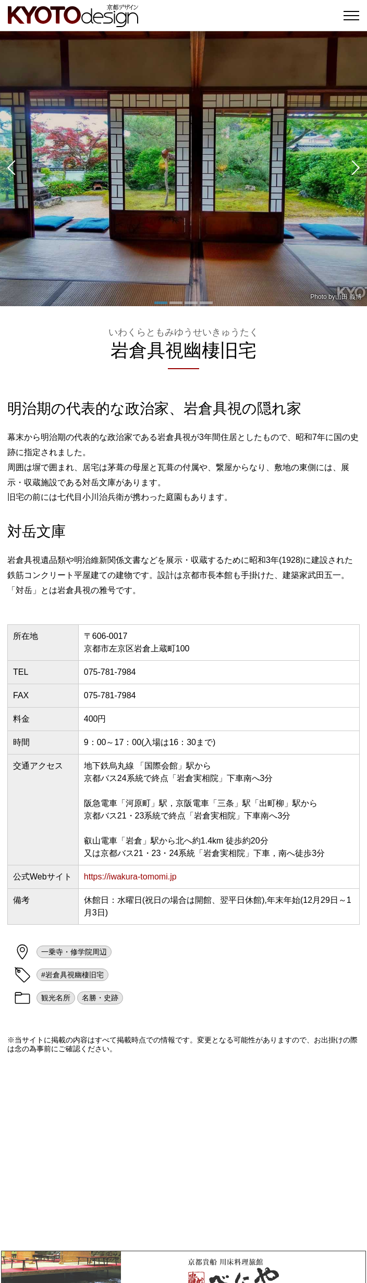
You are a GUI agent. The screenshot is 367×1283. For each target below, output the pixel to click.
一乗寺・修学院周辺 (74, 952)
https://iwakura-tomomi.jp (130, 876)
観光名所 (55, 997)
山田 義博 (348, 296)
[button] (10, 169)
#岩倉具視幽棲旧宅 (72, 975)
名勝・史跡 (100, 997)
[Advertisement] (183, 1152)
